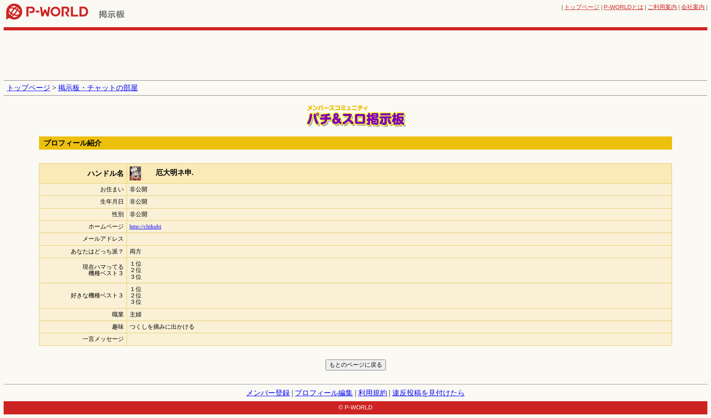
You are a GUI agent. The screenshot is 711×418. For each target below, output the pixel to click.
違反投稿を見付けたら (428, 393)
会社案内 (693, 7)
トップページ (581, 7)
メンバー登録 (268, 393)
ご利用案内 (662, 7)
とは (623, 7)
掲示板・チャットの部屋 (98, 88)
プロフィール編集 (324, 393)
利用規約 (372, 393)
